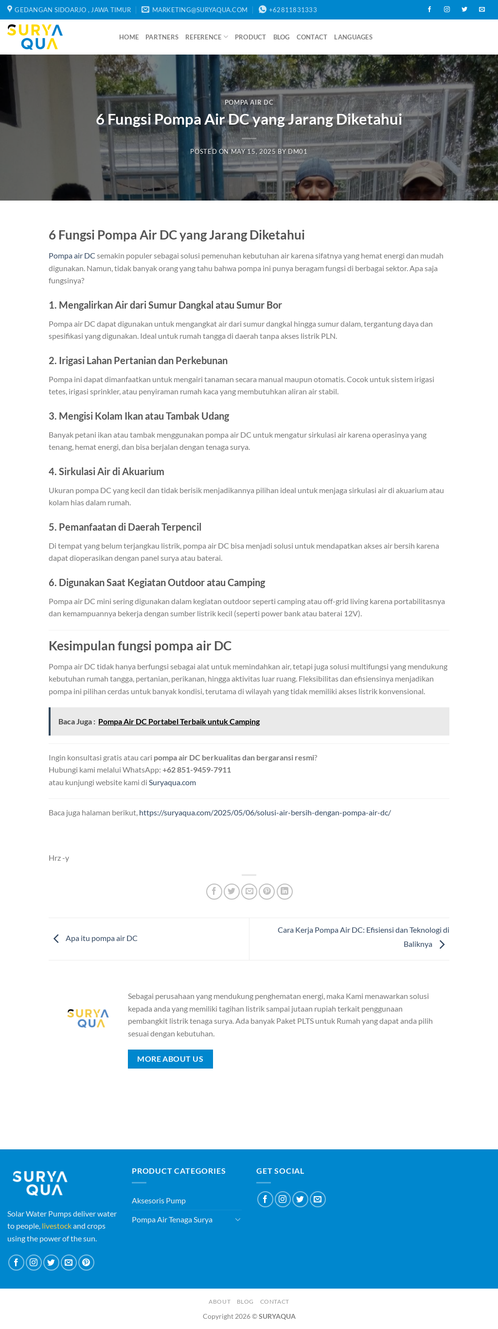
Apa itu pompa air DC (93, 937)
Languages (353, 37)
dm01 (298, 151)
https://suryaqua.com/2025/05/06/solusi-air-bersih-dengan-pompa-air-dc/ (265, 812)
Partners (161, 37)
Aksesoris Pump (159, 1200)
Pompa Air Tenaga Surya (172, 1219)
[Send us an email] (482, 9)
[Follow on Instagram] (447, 9)
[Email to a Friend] (249, 892)
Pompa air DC (72, 255)
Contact (312, 37)
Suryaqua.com (172, 782)
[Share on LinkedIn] (285, 892)
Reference (206, 36)
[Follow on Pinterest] (86, 1263)
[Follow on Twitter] (464, 9)
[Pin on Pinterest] (267, 892)
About (220, 1301)
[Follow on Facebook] (429, 9)
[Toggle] (238, 1219)
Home (129, 37)
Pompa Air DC (249, 102)
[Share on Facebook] (214, 892)
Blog (281, 37)
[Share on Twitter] (232, 892)
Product (251, 37)
